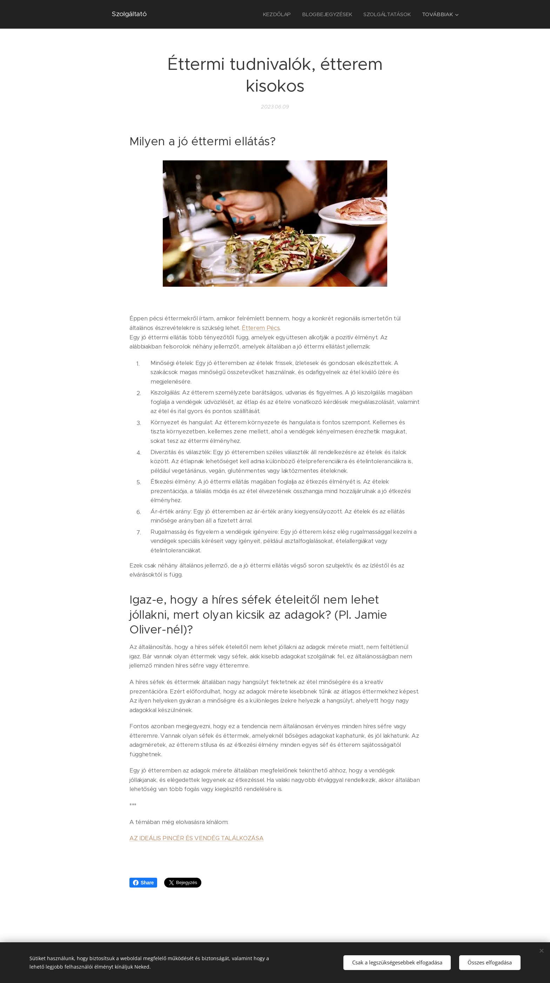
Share (143, 882)
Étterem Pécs (261, 328)
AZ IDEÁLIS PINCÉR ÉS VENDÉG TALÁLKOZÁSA (196, 838)
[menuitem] (275, 14)
